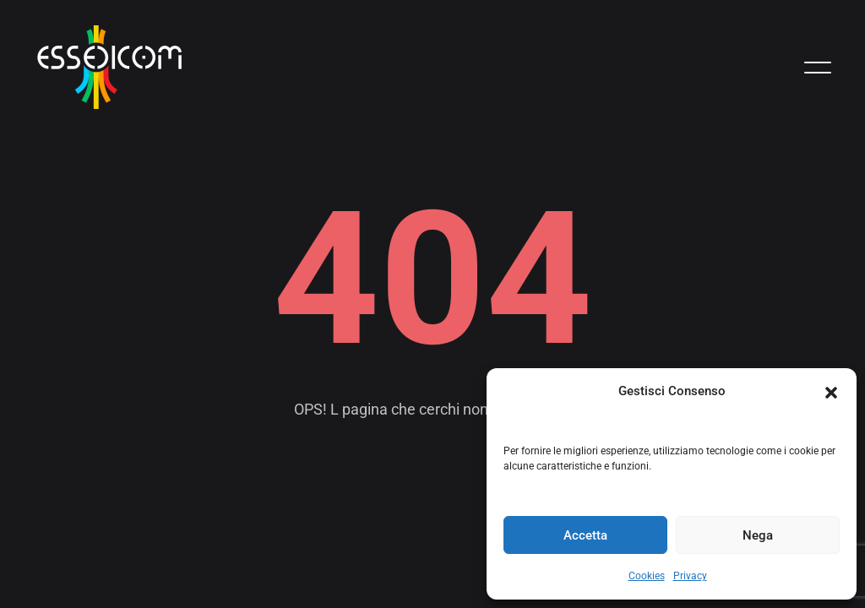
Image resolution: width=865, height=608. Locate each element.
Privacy (690, 576)
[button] (831, 391)
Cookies (646, 576)
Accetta (585, 535)
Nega (758, 535)
